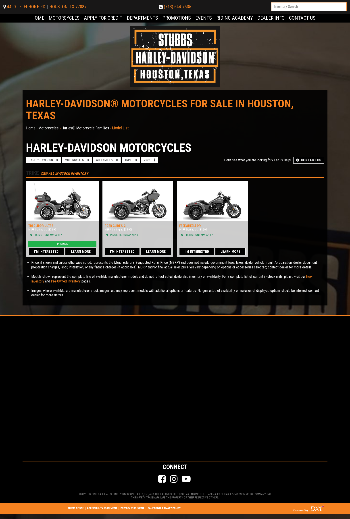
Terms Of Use (75, 508)
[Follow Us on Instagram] (174, 479)
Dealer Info (271, 18)
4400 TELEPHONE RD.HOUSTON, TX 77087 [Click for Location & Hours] (45, 6)
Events (203, 18)
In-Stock (62, 243)
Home (37, 18)
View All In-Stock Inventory (64, 173)
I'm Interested (46, 251)
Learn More (81, 251)
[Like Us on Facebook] (162, 479)
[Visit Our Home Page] (175, 56)
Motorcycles (64, 18)
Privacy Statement (132, 508)
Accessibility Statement (102, 508)
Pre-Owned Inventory (66, 281)
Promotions (176, 18)
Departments (142, 18)
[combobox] (309, 6)
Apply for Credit (103, 18)
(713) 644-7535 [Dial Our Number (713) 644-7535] (175, 6)
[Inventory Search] (309, 6)
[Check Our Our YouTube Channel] (187, 479)
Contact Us (302, 18)
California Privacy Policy (164, 508)
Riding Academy (234, 18)
